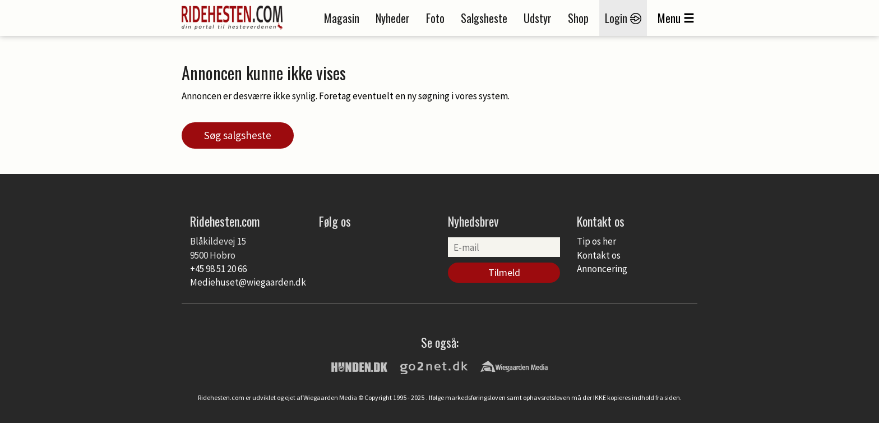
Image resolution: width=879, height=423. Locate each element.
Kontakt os (599, 255)
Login (623, 18)
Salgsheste (484, 18)
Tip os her (596, 241)
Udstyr (538, 18)
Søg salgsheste (237, 135)
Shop (578, 18)
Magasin (341, 18)
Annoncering (602, 269)
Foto (435, 18)
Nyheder (393, 18)
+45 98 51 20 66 (218, 269)
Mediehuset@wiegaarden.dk (248, 282)
